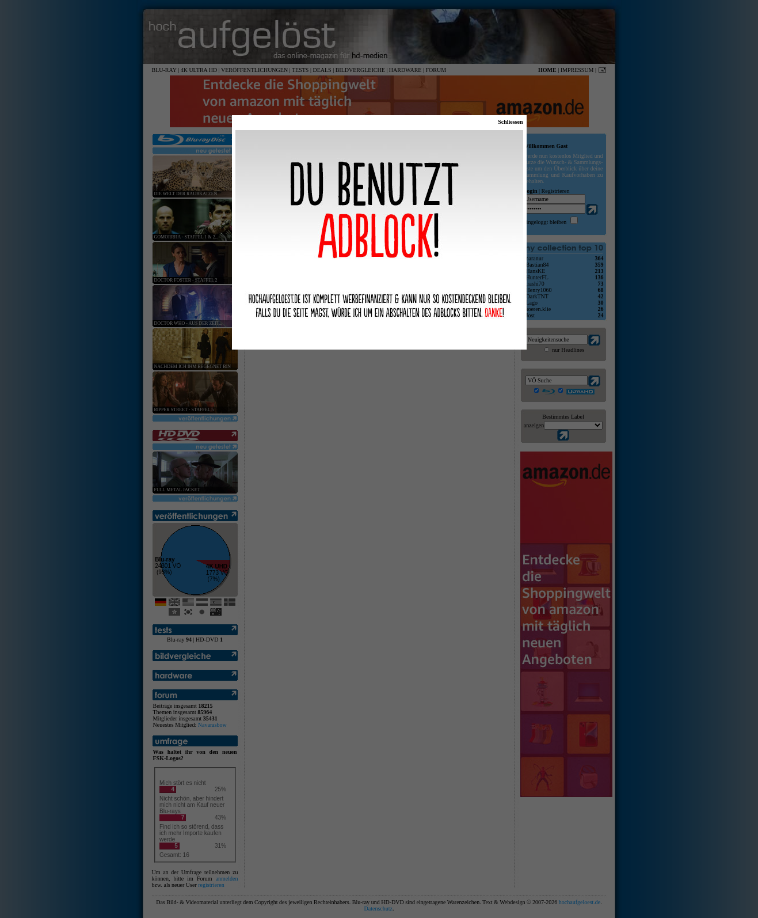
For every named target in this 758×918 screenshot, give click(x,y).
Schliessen (510, 122)
